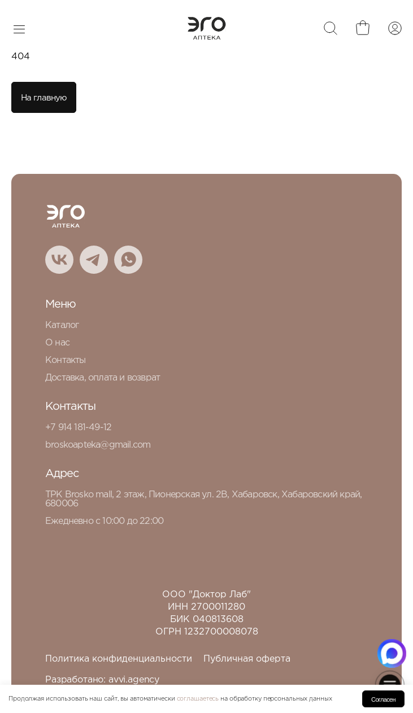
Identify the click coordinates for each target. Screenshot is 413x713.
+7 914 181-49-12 (78, 427)
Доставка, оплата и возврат (102, 378)
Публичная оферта (246, 659)
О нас (57, 343)
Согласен (383, 699)
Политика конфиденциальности (118, 659)
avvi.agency (133, 680)
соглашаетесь (198, 699)
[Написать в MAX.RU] (391, 653)
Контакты (65, 360)
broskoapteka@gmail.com (97, 445)
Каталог (62, 325)
